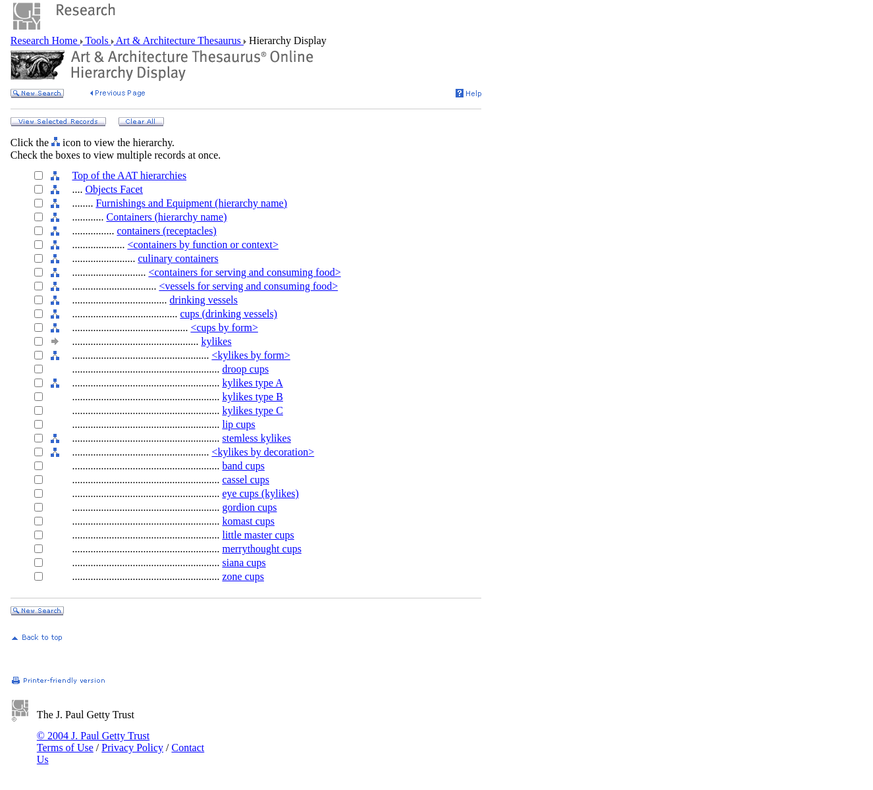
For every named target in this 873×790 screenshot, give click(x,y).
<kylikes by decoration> (262, 452)
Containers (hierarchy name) (166, 217)
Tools (97, 40)
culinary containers (178, 258)
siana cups (243, 562)
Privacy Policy (132, 747)
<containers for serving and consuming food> (244, 272)
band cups (243, 465)
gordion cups (249, 507)
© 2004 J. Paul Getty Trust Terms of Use (93, 741)
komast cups (248, 521)
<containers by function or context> (202, 244)
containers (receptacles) (166, 230)
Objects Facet (114, 189)
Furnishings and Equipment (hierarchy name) (191, 203)
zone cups (243, 576)
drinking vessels (203, 299)
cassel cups (245, 479)
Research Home (45, 40)
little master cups (258, 534)
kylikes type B (252, 396)
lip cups (238, 424)
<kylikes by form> (250, 355)
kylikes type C (252, 410)
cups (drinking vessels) (228, 313)
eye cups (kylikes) (260, 493)
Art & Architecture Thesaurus (179, 40)
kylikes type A (252, 382)
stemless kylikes (256, 438)
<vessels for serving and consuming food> (248, 286)
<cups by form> (223, 327)
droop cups (245, 369)
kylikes (216, 341)
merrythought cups (261, 548)
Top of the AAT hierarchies (129, 175)
